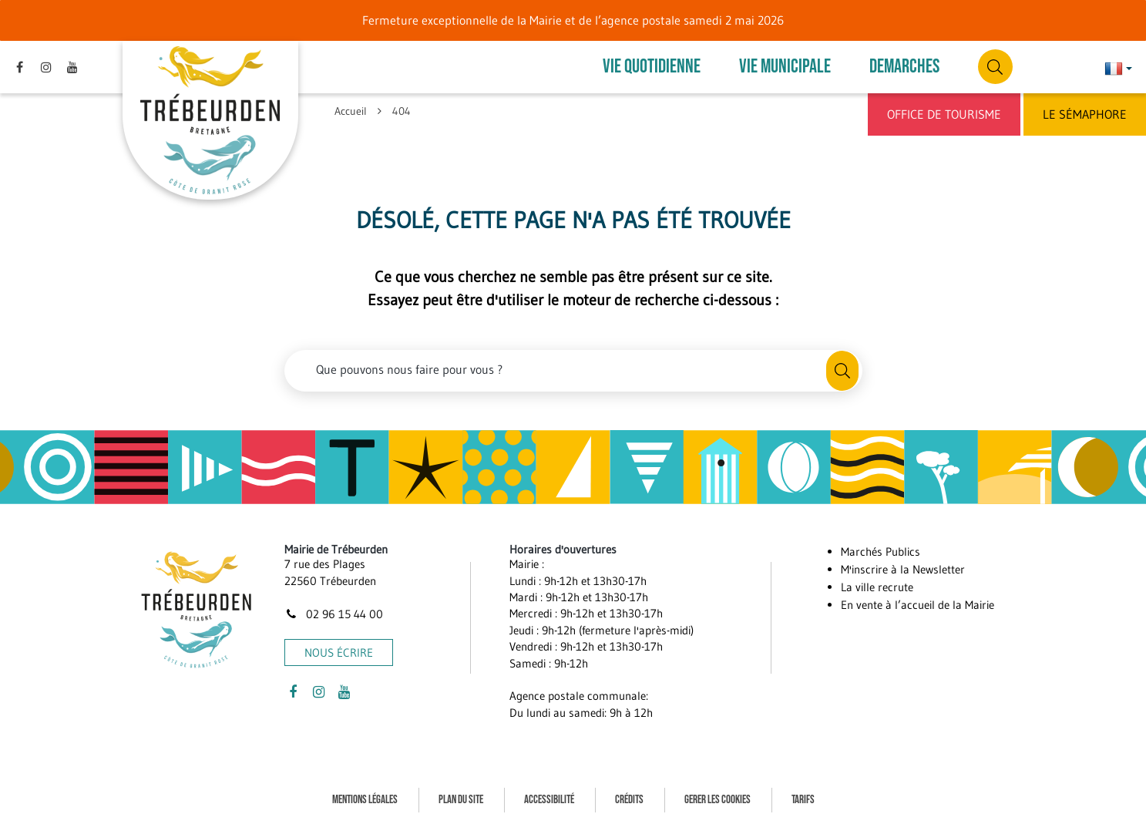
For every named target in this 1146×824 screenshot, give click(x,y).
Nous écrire (338, 652)
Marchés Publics (880, 551)
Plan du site (461, 799)
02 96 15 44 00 (333, 614)
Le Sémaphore (1085, 114)
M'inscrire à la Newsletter (903, 569)
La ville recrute (877, 587)
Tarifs (803, 799)
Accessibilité (549, 799)
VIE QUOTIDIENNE (652, 67)
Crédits (629, 799)
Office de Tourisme (944, 114)
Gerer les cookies (717, 799)
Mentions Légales (365, 799)
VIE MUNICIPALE (785, 67)
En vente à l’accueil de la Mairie (917, 604)
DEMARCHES (904, 67)
